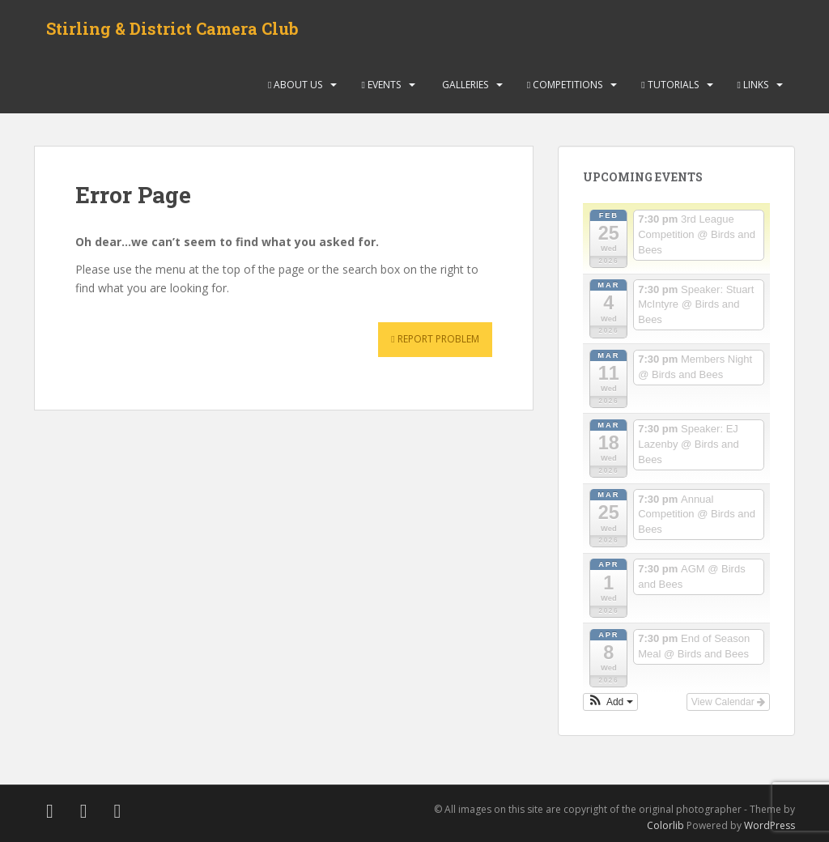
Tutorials (669, 84)
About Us (295, 84)
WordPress (769, 825)
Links (753, 84)
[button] (610, 702)
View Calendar (728, 702)
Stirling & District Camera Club (172, 28)
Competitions (564, 84)
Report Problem (434, 339)
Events (380, 84)
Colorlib (665, 825)
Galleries (464, 84)
